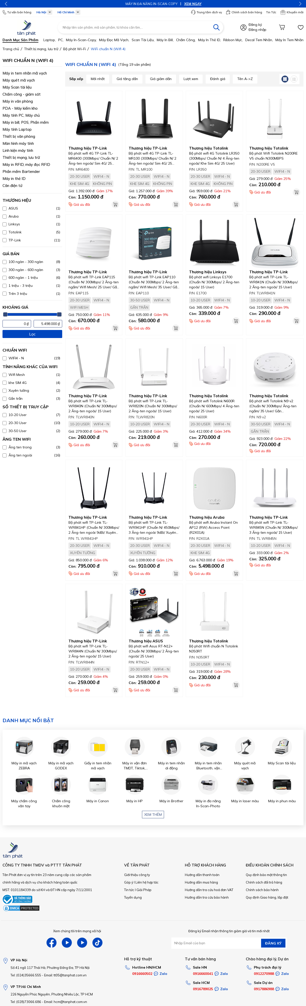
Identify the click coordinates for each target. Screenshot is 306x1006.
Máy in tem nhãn (289, 40)
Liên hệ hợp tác (147, 882)
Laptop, (49, 40)
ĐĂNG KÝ (273, 943)
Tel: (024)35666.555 (26, 975)
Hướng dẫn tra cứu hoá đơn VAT (209, 890)
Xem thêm (153, 814)
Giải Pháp (143, 890)
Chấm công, (186, 40)
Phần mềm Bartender (21, 171)
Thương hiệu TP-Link (87, 148)
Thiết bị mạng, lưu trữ (21, 157)
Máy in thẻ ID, (209, 40)
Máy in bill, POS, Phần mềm (26, 122)
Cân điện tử (12, 185)
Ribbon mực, (233, 40)
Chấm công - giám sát (22, 94)
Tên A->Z (245, 79)
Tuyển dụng (133, 897)
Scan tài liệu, (143, 40)
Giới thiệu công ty (137, 875)
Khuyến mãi (291, 12)
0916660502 (142, 973)
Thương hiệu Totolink (208, 148)
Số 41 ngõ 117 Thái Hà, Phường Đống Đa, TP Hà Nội (50, 968)
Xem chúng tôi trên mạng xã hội (77, 931)
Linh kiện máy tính (18, 150)
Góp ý (128, 882)
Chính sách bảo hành (262, 890)
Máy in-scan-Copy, (81, 40)
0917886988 (264, 989)
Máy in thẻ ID (14, 178)
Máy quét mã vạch (19, 80)
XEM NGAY (167, 4)
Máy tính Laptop (17, 129)
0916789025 (203, 989)
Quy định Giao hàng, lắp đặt (267, 897)
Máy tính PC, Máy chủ (21, 115)
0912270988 (264, 973)
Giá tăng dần (127, 79)
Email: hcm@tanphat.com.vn (65, 1002)
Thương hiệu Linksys (207, 272)
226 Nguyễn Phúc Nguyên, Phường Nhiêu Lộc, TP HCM (52, 994)
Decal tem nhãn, (259, 40)
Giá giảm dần (161, 79)
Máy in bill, (165, 40)
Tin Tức (271, 12)
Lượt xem (191, 79)
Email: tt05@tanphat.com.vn (65, 975)
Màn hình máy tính (18, 143)
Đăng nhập (257, 29)
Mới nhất (98, 79)
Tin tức (129, 890)
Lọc (32, 334)
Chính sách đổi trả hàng (264, 882)
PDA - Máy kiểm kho (20, 108)
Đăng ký (255, 24)
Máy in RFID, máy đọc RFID (26, 164)
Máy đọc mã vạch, (114, 40)
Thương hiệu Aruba (206, 517)
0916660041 (203, 973)
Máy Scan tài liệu (17, 87)
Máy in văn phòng (18, 101)
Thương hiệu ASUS (146, 641)
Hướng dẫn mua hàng (201, 882)
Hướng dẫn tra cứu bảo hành (207, 897)
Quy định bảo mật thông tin (266, 875)
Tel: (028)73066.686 (26, 1002)
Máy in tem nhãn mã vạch (25, 73)
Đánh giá (217, 79)
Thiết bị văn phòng (19, 136)
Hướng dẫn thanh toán (202, 875)
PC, (60, 40)
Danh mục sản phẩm (20, 40)
